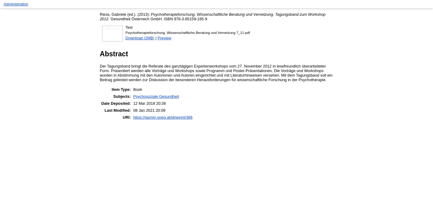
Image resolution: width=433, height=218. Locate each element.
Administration (16, 4)
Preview (165, 38)
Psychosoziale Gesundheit (156, 96)
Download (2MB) (140, 38)
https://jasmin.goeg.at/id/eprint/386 (163, 117)
